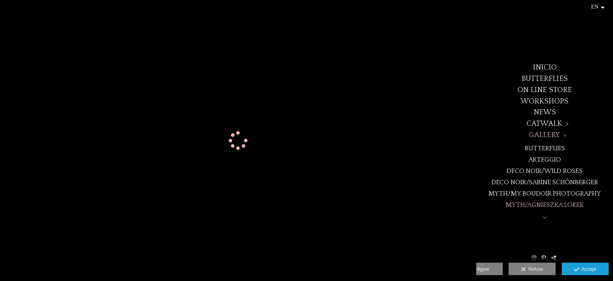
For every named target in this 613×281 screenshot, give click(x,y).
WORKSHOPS (544, 101)
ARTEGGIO (545, 159)
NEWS (545, 112)
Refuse (532, 270)
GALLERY (544, 135)
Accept (585, 270)
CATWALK (544, 123)
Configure (479, 269)
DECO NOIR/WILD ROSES (545, 170)
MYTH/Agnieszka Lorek (544, 204)
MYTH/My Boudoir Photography (544, 193)
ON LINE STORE (545, 90)
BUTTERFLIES (545, 79)
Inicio (545, 67)
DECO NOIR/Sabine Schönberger (544, 182)
